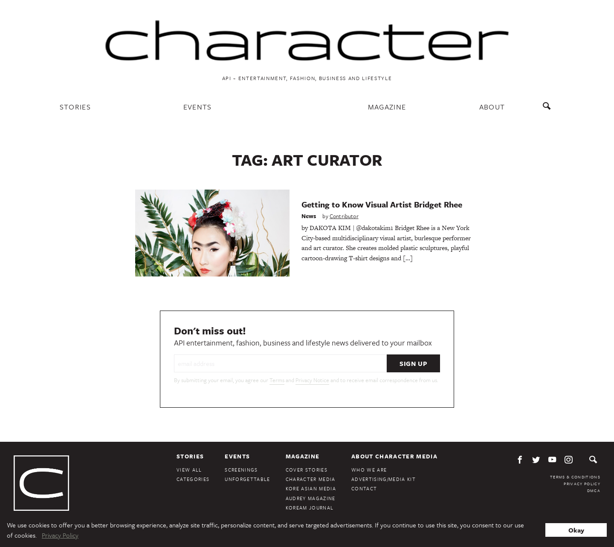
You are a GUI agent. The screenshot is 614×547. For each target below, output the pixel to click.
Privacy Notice (312, 380)
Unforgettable (247, 479)
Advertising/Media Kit (383, 479)
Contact (364, 488)
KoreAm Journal (310, 507)
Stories (75, 106)
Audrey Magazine (311, 498)
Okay (576, 530)
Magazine (387, 106)
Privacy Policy (582, 484)
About (492, 106)
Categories (193, 479)
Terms (276, 380)
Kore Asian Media (311, 488)
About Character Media (394, 456)
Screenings (241, 469)
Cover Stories (306, 469)
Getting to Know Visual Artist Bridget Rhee (381, 204)
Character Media (311, 479)
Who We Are (369, 469)
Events (197, 106)
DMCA (593, 490)
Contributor (344, 216)
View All (189, 469)
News (308, 216)
